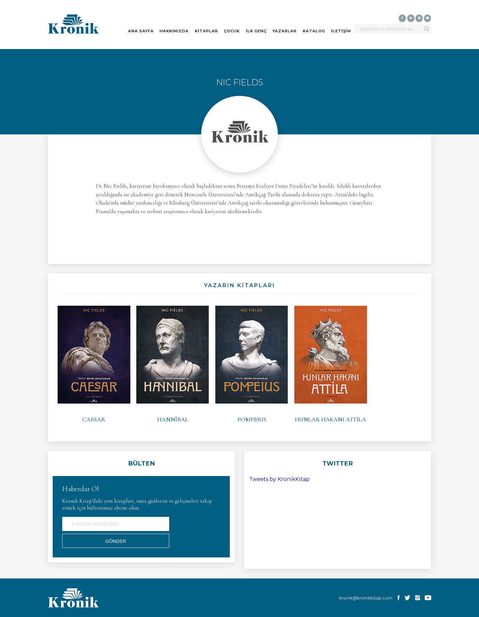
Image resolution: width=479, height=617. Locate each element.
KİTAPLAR (206, 31)
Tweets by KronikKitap (279, 479)
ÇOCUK (232, 31)
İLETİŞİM (341, 31)
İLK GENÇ (256, 31)
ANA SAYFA (141, 31)
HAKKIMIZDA (174, 31)
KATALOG (314, 31)
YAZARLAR (285, 31)
